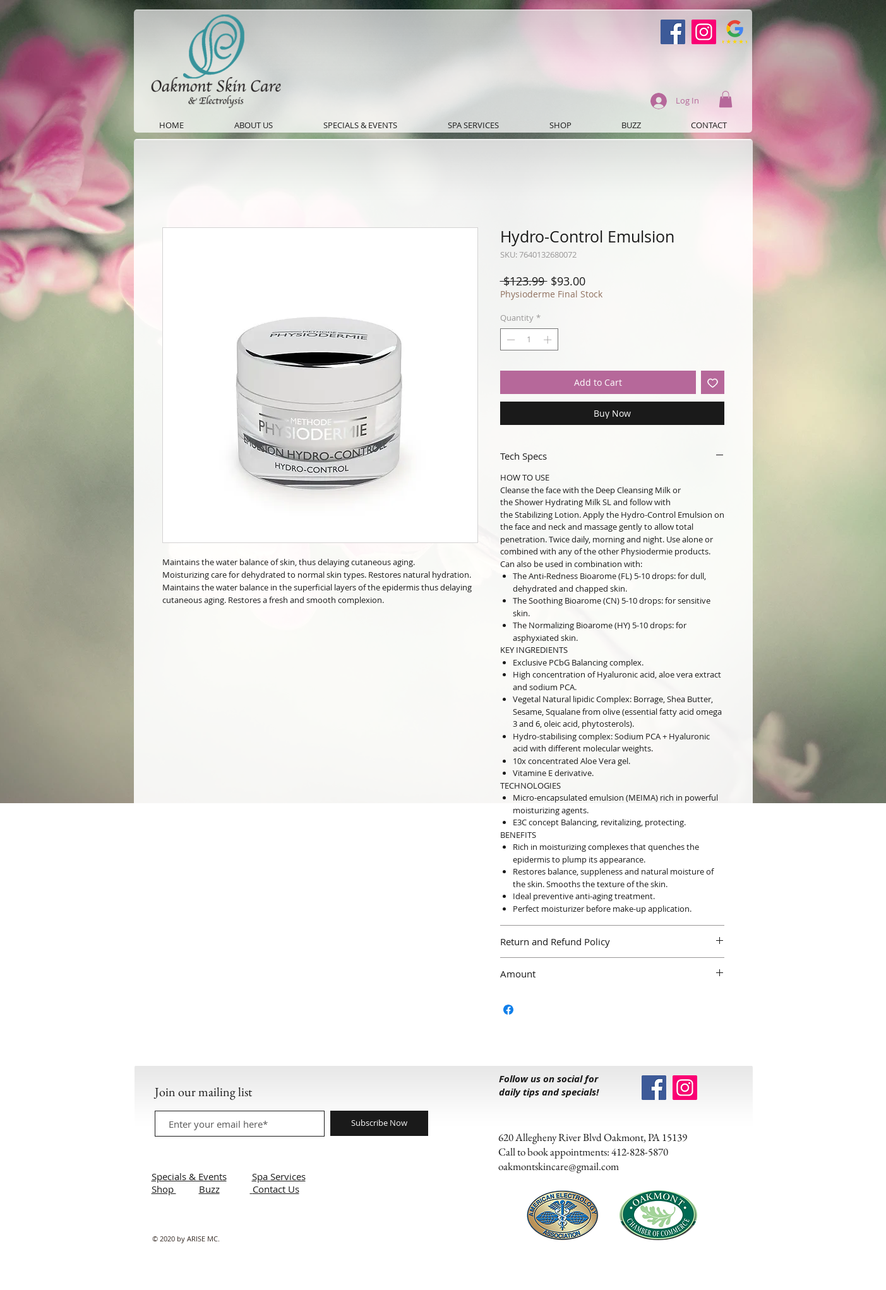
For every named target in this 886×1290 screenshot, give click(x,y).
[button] (726, 99)
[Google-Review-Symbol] (734, 32)
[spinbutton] (529, 339)
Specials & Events (189, 1176)
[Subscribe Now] (379, 1123)
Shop (164, 1189)
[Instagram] (703, 32)
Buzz (209, 1189)
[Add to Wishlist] (712, 382)
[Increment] (548, 339)
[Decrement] (509, 339)
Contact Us (276, 1189)
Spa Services (279, 1176)
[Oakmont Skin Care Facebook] (673, 32)
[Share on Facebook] (508, 1009)
